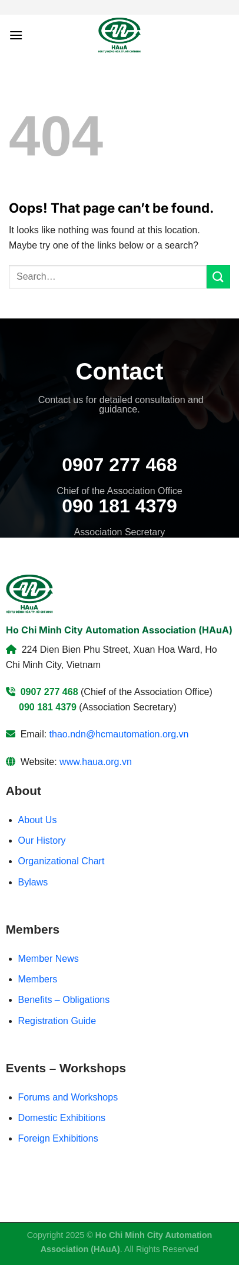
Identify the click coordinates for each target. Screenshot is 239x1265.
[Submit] (218, 276)
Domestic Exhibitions (62, 1118)
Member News (48, 959)
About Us (37, 820)
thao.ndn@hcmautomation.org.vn (119, 734)
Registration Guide (57, 1021)
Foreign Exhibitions (58, 1138)
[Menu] (16, 35)
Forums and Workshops (68, 1097)
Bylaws (33, 882)
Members (38, 979)
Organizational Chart (61, 861)
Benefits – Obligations (64, 1000)
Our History (42, 840)
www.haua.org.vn (95, 762)
